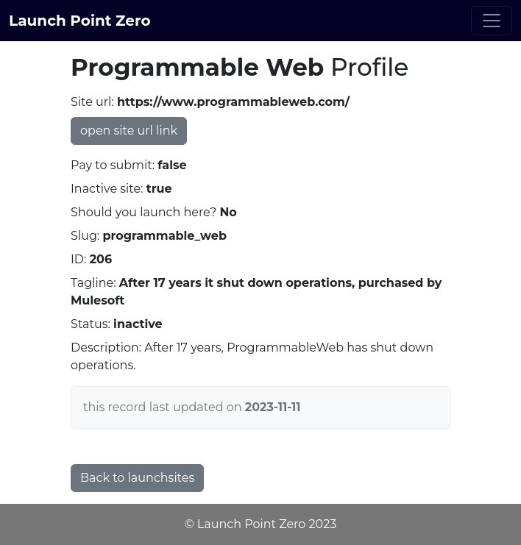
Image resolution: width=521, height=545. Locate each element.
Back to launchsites (137, 478)
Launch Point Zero (80, 20)
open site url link (128, 131)
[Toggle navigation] (491, 20)
